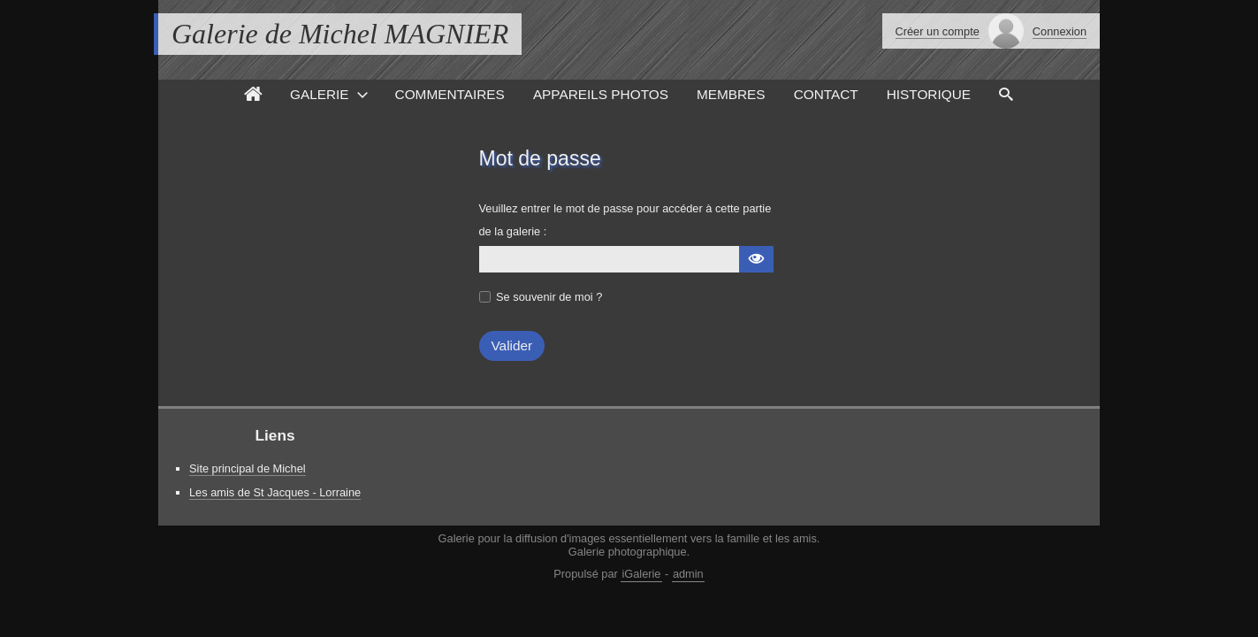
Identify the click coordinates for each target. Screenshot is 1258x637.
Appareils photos (600, 94)
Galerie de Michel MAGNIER (340, 34)
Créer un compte (938, 31)
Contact (826, 94)
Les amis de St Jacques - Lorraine (275, 492)
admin (688, 573)
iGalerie (640, 573)
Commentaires (450, 94)
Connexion (1059, 31)
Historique (929, 94)
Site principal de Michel (247, 468)
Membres (731, 94)
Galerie (319, 94)
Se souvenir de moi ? (549, 296)
